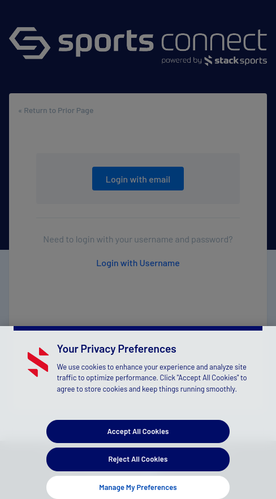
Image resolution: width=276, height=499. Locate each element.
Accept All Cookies (138, 434)
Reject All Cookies (138, 461)
